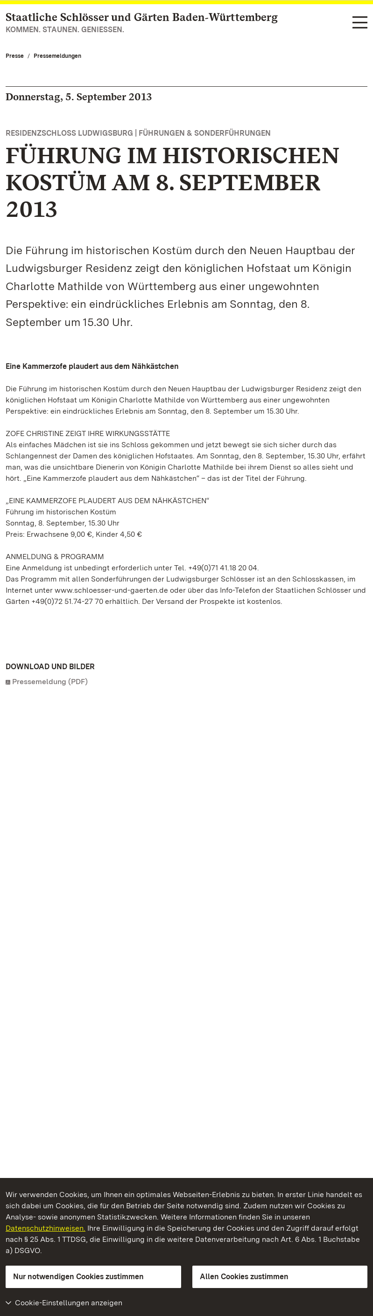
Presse (15, 56)
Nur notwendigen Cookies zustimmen (78, 1276)
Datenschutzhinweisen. (45, 1228)
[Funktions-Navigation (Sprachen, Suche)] (359, 23)
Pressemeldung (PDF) (50, 681)
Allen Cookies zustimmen (244, 1276)
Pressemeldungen (57, 56)
